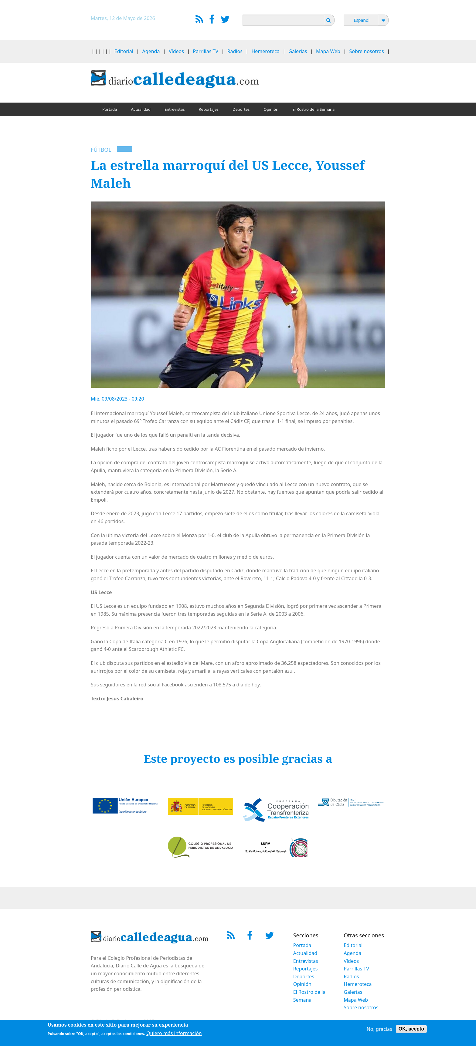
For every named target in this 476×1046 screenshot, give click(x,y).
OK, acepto (411, 1029)
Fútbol (101, 149)
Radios (235, 51)
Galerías (297, 51)
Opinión (271, 109)
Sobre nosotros (366, 51)
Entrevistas (175, 109)
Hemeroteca (265, 51)
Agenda (151, 51)
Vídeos (176, 51)
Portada (109, 109)
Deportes (241, 109)
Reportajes (209, 109)
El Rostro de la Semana (313, 109)
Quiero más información (174, 1034)
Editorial (123, 51)
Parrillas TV (205, 51)
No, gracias (379, 1030)
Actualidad (141, 109)
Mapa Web (328, 51)
